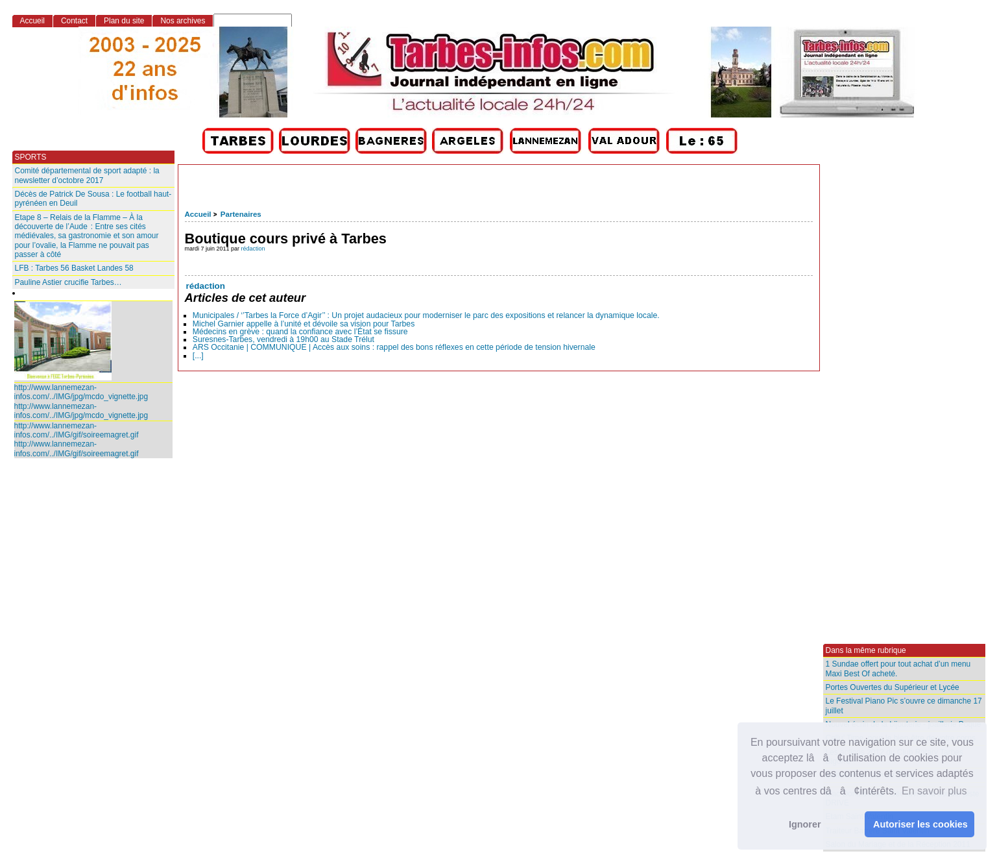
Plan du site (124, 20)
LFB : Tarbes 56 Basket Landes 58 (74, 268)
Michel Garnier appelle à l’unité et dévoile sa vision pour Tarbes (304, 323)
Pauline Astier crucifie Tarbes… (68, 282)
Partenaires (241, 214)
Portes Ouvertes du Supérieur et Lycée (892, 687)
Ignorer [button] (805, 824)
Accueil (198, 214)
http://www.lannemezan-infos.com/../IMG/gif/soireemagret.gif (76, 430)
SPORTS (31, 157)
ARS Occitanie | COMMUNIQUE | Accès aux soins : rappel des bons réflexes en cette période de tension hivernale (394, 347)
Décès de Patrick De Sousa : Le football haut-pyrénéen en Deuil (93, 199)
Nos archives (182, 20)
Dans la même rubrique (866, 650)
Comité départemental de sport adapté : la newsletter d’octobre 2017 (87, 175)
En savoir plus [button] (934, 790)
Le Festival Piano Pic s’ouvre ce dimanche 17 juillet (904, 705)
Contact (74, 20)
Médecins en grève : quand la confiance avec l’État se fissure (300, 331)
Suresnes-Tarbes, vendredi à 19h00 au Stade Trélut (283, 339)
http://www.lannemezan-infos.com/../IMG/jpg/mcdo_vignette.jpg (81, 392)
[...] (198, 355)
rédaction (253, 248)
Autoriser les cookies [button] (920, 824)
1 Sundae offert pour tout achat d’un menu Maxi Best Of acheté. (898, 668)
